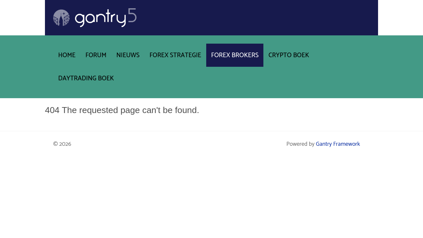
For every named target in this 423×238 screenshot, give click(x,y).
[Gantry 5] (94, 17)
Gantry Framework (338, 144)
